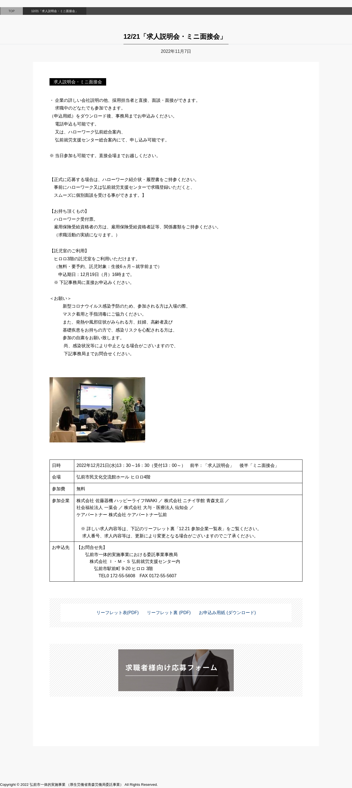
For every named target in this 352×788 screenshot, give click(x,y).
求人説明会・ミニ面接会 (78, 82)
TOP (12, 11)
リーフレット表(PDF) (117, 612)
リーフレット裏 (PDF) (169, 612)
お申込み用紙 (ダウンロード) (227, 612)
